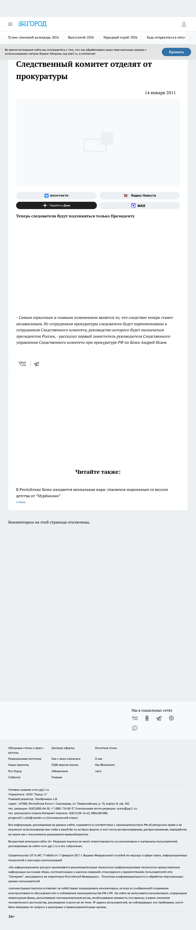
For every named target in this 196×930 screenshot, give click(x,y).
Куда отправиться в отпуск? (168, 37)
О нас (99, 758)
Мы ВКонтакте (105, 765)
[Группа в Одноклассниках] (147, 718)
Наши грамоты (18, 765)
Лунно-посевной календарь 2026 (33, 37)
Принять (176, 52)
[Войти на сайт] (184, 24)
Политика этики (106, 748)
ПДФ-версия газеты (65, 765)
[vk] (23, 363)
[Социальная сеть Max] (139, 205)
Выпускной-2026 (81, 37)
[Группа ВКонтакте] (56, 195)
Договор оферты (63, 748)
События (14, 777)
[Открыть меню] (10, 24)
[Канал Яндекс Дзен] (56, 205)
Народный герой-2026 (120, 37)
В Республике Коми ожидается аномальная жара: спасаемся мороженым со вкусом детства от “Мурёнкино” (98, 496)
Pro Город (15, 771)
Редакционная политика (24, 758)
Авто (98, 771)
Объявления (60, 771)
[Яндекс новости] (139, 195)
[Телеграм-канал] (159, 718)
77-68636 (48, 855)
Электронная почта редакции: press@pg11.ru (106, 808)
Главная (57, 777)
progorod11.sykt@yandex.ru (27, 817)
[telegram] (38, 363)
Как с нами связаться (66, 758)
